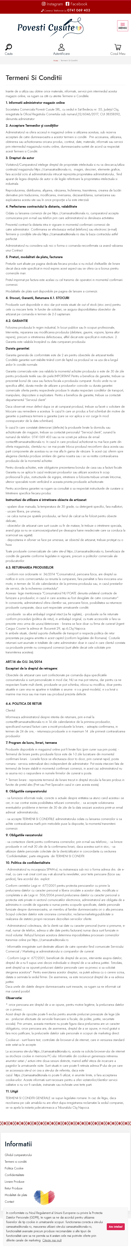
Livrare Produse (14, 1181)
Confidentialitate (14, 1175)
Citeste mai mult (52, 1240)
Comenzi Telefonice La (65, 10)
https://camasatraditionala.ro (60, 234)
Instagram (52, 4)
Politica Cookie (14, 1168)
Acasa (55, 60)
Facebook (76, 4)
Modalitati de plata (16, 1195)
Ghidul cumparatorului (18, 1155)
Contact (9, 1201)
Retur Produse (14, 1188)
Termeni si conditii (16, 1161)
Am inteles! (115, 1227)
